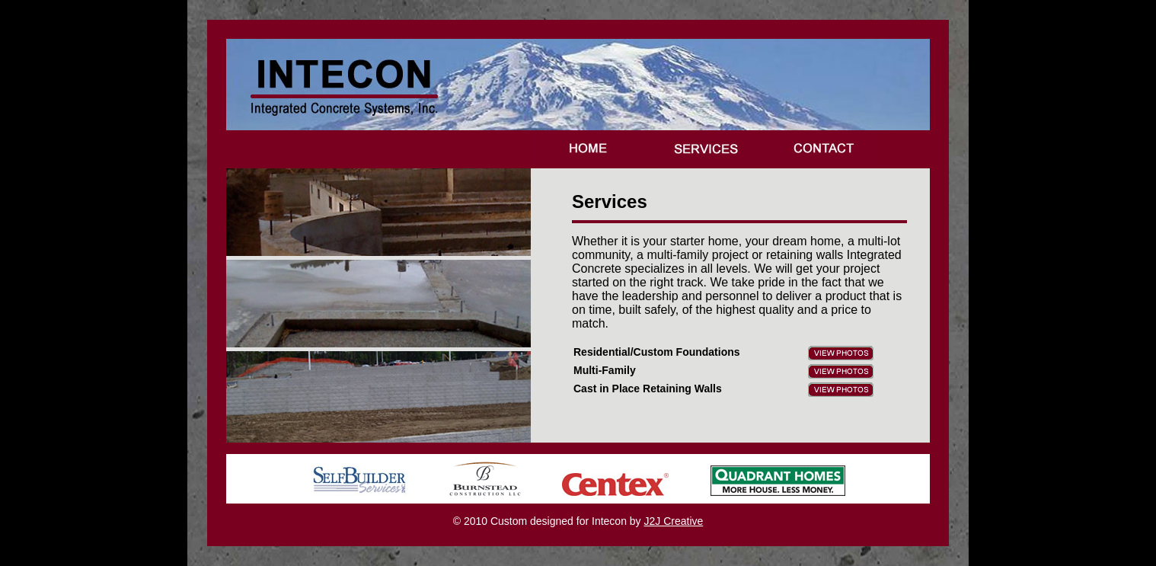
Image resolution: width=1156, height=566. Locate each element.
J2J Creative (673, 521)
